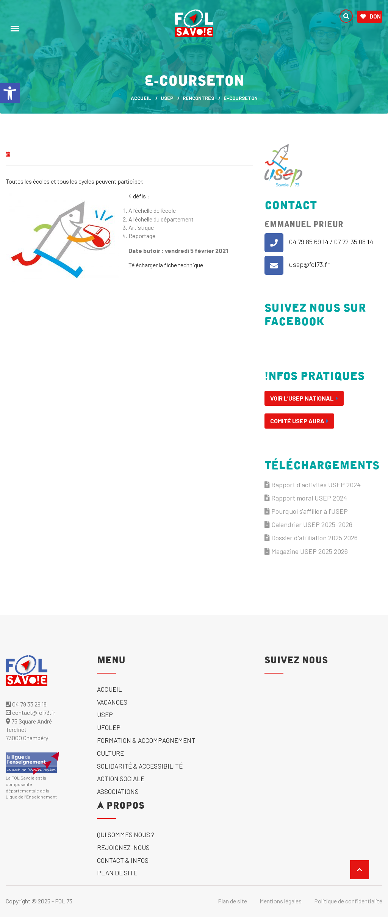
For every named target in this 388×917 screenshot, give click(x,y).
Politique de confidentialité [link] (348, 901)
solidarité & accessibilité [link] (140, 766)
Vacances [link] (112, 702)
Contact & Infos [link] (123, 860)
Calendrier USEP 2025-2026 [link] (308, 524)
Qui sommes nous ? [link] (125, 834)
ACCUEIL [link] (141, 98)
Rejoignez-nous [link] (123, 847)
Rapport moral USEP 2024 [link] (305, 498)
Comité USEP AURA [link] (299, 420)
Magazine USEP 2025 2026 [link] (306, 551)
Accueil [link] (109, 689)
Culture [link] (110, 753)
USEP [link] (167, 98)
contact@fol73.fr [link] (30, 712)
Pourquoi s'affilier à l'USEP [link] (306, 511)
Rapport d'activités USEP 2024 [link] (312, 484)
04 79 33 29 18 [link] (26, 704)
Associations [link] (118, 791)
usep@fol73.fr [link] (309, 264)
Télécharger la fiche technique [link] (165, 264)
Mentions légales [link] (281, 901)
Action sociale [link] (120, 778)
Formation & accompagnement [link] (146, 740)
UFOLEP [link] (108, 727)
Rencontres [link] (198, 98)
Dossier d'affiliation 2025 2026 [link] (311, 537)
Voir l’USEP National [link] (304, 398)
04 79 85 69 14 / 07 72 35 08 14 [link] (331, 241)
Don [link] (370, 17)
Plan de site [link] (117, 872)
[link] (10, 93)
